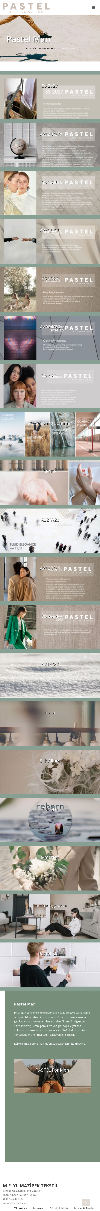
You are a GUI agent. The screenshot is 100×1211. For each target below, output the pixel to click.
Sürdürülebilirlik (59, 1208)
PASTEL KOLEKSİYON (49, 48)
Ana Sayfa (30, 48)
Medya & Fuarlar (84, 1208)
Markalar (38, 1208)
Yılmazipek (20, 1208)
